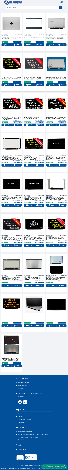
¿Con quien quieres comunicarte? (52, 467)
